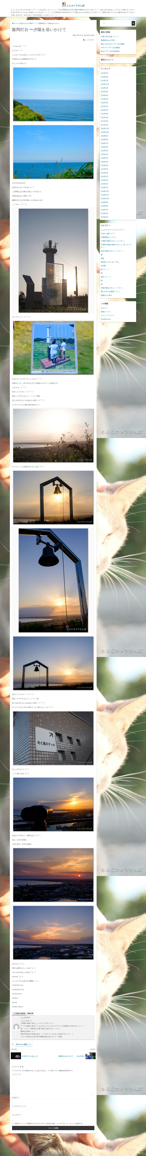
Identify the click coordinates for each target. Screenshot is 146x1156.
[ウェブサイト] (53, 1119)
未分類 (103, 266)
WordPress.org (105, 319)
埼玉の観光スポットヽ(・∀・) (111, 251)
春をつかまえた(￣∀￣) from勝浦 (112, 44)
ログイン (104, 308)
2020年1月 (104, 162)
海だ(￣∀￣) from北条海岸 (110, 51)
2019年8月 (104, 165)
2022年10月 (105, 84)
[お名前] (53, 1101)
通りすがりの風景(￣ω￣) (23, 1044)
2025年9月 (104, 73)
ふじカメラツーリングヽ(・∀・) (112, 230)
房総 (102, 258)
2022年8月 (104, 91)
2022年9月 (104, 88)
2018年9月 (104, 202)
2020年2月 (104, 158)
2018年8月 (104, 206)
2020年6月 (104, 147)
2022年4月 (104, 103)
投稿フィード (106, 312)
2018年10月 (105, 198)
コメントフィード (107, 315)
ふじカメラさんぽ (75, 4)
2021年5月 (104, 121)
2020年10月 (105, 132)
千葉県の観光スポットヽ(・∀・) (112, 241)
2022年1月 (104, 110)
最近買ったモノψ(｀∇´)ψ (110, 262)
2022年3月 (104, 106)
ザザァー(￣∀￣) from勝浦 (110, 47)
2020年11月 (105, 128)
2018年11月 (105, 195)
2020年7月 (104, 143)
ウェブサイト (17, 1115)
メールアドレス (19, 1106)
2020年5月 (104, 150)
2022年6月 (104, 95)
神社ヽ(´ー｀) (106, 277)
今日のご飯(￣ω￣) (107, 233)
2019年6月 (104, 173)
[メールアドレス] (53, 1110)
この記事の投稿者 (19, 1013)
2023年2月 (104, 80)
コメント (16, 1074)
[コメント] (53, 1085)
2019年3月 (104, 184)
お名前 (15, 1098)
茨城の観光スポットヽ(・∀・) (111, 288)
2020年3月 (104, 154)
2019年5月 (104, 176)
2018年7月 (104, 210)
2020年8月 (104, 139)
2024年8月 (104, 77)
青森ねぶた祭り (106, 295)
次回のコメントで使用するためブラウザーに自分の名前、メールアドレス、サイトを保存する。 (49, 1123)
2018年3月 (104, 217)
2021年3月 (104, 125)
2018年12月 (105, 191)
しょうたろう (89, 40)
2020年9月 (104, 136)
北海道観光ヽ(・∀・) (108, 237)
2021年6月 (104, 117)
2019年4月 (104, 180)
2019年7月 (104, 169)
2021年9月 (104, 114)
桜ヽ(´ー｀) (105, 269)
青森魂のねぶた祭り (108, 40)
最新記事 (31, 1013)
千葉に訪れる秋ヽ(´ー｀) (110, 36)
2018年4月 (104, 213)
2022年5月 (104, 99)
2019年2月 (104, 187)
